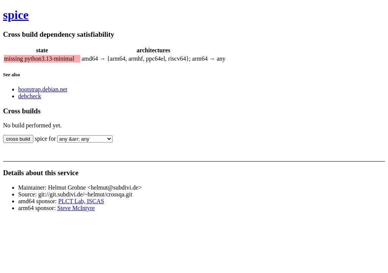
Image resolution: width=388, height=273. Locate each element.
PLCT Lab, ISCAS (81, 201)
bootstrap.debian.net (42, 89)
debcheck (29, 96)
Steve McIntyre (76, 208)
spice (16, 15)
